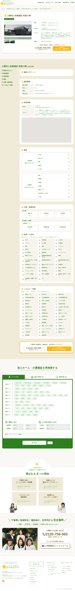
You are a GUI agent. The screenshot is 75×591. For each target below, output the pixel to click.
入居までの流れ (51, 569)
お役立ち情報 (58, 2)
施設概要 (6, 73)
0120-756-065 (43, 48)
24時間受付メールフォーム (56, 546)
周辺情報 (6, 76)
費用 (5, 79)
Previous (7, 30)
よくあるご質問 (33, 575)
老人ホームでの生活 (66, 570)
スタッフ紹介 (51, 571)
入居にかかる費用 (66, 568)
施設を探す (41, 2)
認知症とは (64, 572)
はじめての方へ (51, 565)
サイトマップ (32, 583)
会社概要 (72, 2)
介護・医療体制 (8, 82)
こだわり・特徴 (8, 85)
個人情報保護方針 (33, 581)
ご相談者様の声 (65, 2)
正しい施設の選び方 (52, 567)
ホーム (3, 8)
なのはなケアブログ (34, 570)
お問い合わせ (32, 579)
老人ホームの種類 (66, 566)
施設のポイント (8, 70)
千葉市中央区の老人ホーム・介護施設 (29, 8)
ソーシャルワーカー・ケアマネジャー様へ (54, 574)
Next (29, 30)
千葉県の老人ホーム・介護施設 (13, 8)
